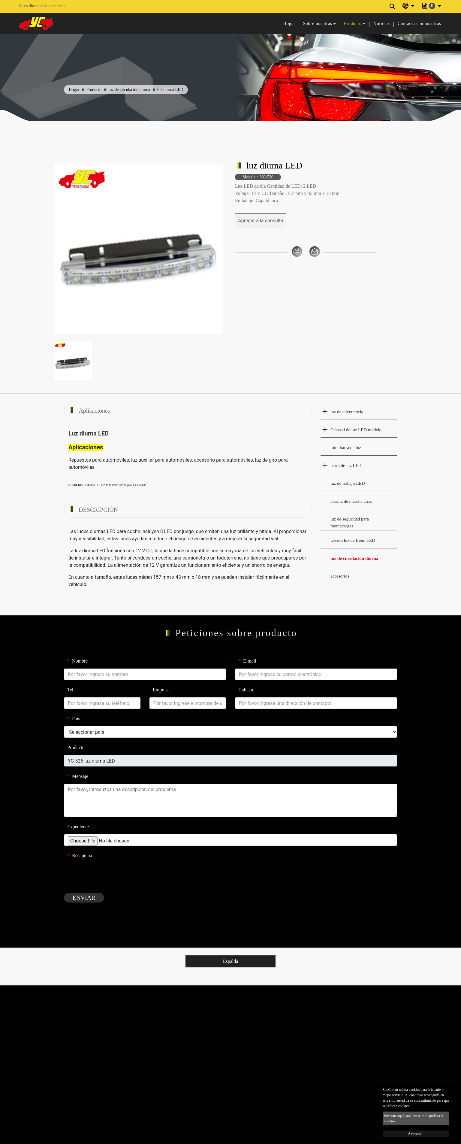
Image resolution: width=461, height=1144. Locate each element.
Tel (70, 689)
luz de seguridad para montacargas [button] (349, 522)
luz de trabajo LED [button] (347, 483)
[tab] (359, 412)
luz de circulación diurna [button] (354, 558)
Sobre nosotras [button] (317, 23)
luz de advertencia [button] (346, 411)
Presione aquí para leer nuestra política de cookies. (414, 1118)
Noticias (381, 23)
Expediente (78, 826)
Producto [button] (353, 23)
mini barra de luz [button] (345, 447)
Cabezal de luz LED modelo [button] (355, 429)
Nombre (77, 660)
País (73, 718)
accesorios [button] (339, 576)
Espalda (230, 961)
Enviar (84, 897)
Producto (94, 89)
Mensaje (77, 776)
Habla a (245, 689)
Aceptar (414, 1134)
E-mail (247, 660)
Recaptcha (79, 855)
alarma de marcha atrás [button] (351, 501)
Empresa (161, 689)
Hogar (289, 23)
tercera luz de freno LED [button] (352, 540)
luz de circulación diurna (129, 89)
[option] (138, 249)
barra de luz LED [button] (346, 465)
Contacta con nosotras (419, 23)
